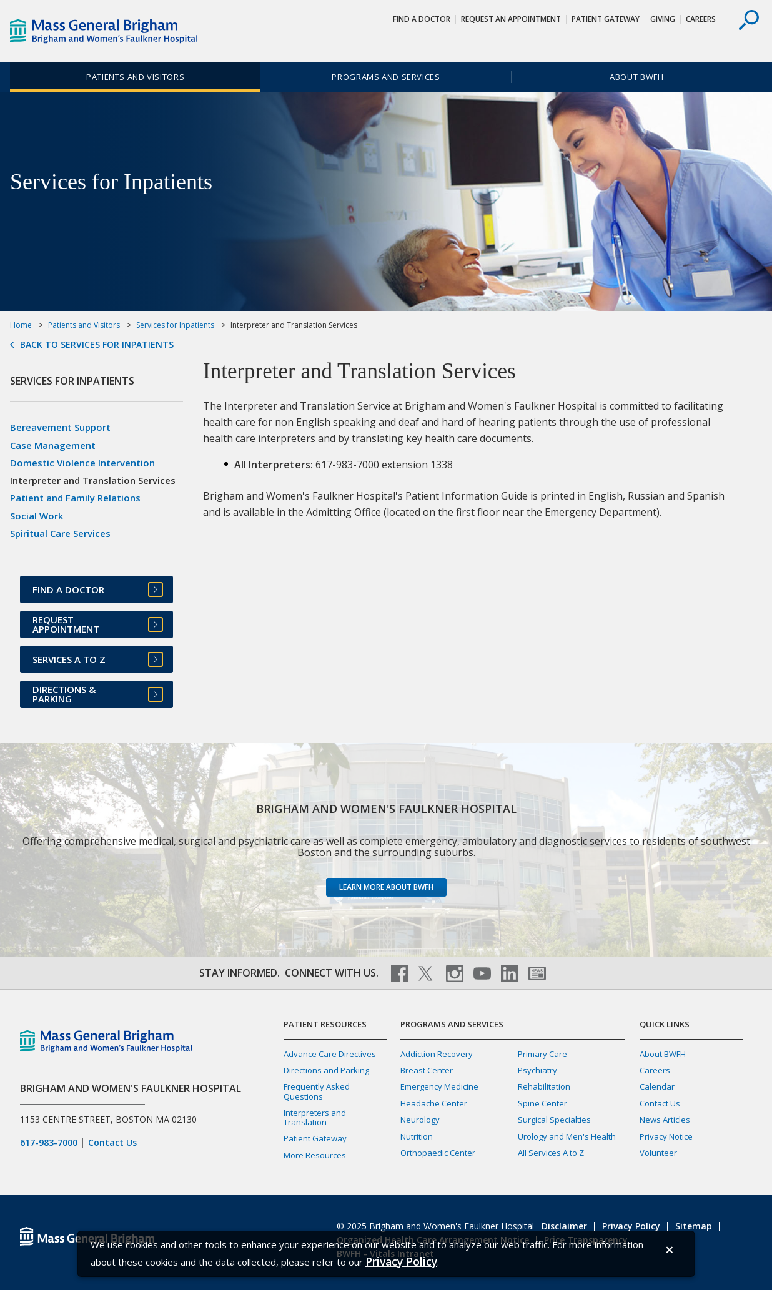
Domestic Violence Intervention (82, 462)
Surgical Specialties (554, 1119)
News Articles (665, 1119)
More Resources (315, 1155)
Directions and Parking (326, 1070)
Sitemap (693, 1226)
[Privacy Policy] (401, 1261)
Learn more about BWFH (386, 887)
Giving (662, 19)
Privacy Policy (631, 1226)
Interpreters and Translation (315, 1117)
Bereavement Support (60, 427)
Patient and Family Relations (75, 497)
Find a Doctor (421, 19)
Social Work (36, 516)
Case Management (53, 445)
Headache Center (433, 1103)
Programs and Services (386, 76)
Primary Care (542, 1054)
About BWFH (636, 76)
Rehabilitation (544, 1086)
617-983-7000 (48, 1143)
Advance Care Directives (330, 1054)
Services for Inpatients (175, 325)
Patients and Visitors (135, 76)
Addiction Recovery (436, 1054)
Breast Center (426, 1070)
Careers (701, 19)
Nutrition (416, 1136)
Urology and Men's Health (567, 1136)
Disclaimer (564, 1226)
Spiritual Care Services (60, 533)
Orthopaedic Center (437, 1152)
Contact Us (112, 1143)
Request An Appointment (511, 19)
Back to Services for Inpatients (97, 345)
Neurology (420, 1119)
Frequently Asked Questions (317, 1091)
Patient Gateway (606, 19)
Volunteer (658, 1152)
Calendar (657, 1086)
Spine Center (542, 1103)
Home (21, 325)
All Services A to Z (551, 1152)
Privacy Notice (666, 1136)
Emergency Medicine (439, 1086)
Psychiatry (537, 1070)
